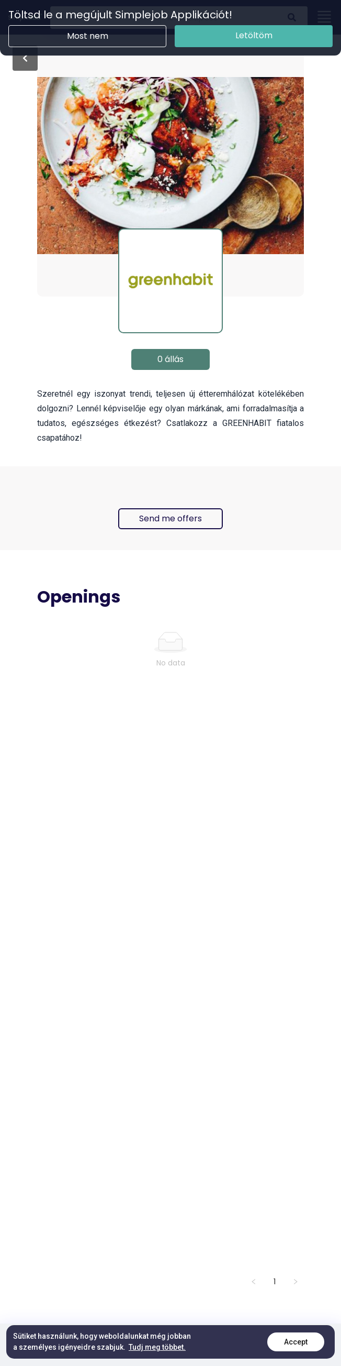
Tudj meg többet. (157, 1347)
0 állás (170, 359)
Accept (296, 1342)
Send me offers (170, 518)
